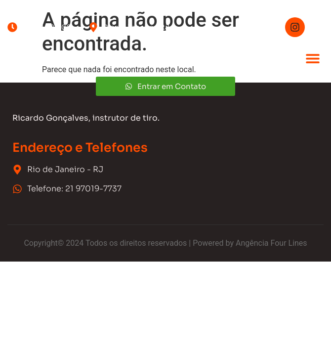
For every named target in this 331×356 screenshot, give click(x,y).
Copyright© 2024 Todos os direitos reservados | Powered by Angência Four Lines (165, 243)
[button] (312, 58)
